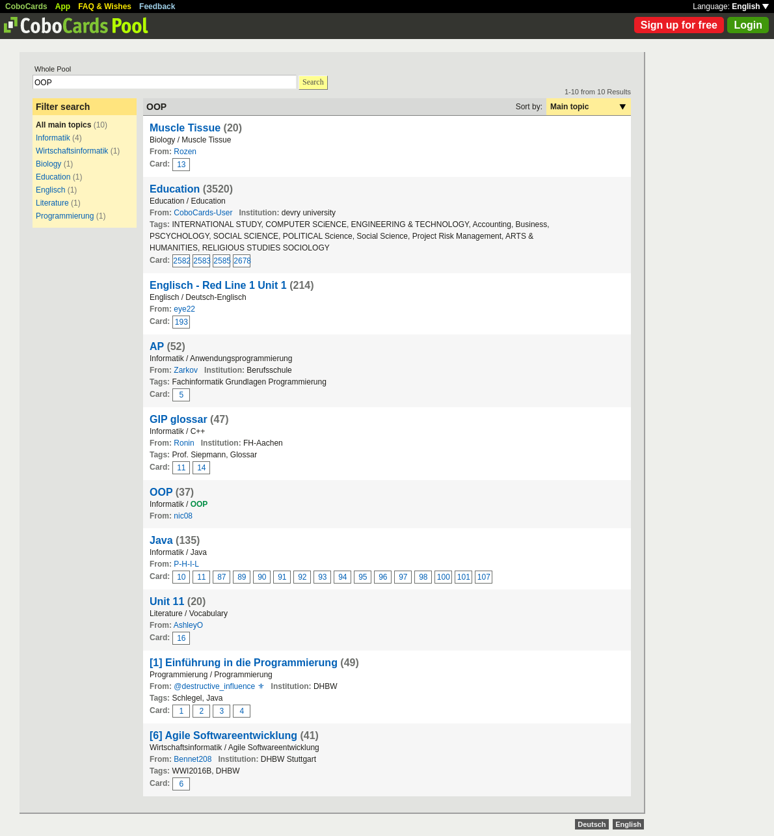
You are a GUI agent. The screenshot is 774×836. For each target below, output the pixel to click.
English (750, 6)
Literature (52, 203)
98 (423, 577)
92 (302, 577)
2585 (221, 260)
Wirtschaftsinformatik (72, 150)
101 (463, 577)
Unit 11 (167, 601)
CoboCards (26, 6)
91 (282, 577)
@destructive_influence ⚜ (219, 686)
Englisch (50, 190)
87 (221, 577)
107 (483, 577)
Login (748, 25)
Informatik (53, 137)
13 (181, 164)
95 (362, 577)
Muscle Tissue (185, 127)
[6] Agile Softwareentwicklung (223, 735)
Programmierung (65, 216)
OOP (161, 492)
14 (201, 467)
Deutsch (592, 824)
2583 (201, 260)
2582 (181, 260)
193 (181, 322)
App (62, 6)
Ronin (184, 443)
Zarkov (186, 370)
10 (181, 577)
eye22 (184, 309)
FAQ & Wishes (104, 6)
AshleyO (188, 625)
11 (181, 467)
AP (157, 346)
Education (53, 177)
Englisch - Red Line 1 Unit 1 (218, 285)
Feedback (157, 6)
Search (313, 82)
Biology (48, 164)
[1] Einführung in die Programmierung (244, 662)
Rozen (185, 151)
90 (262, 577)
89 (241, 577)
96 (383, 577)
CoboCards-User (203, 212)
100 (443, 577)
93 (322, 577)
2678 (242, 260)
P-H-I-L (186, 564)
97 (403, 577)
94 (342, 577)
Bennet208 (192, 759)
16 (181, 638)
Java (161, 540)
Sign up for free (679, 25)
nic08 (183, 515)
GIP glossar (178, 419)
